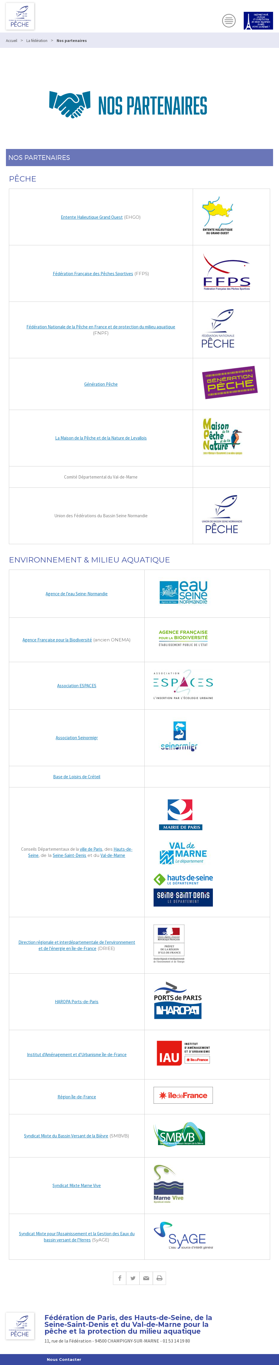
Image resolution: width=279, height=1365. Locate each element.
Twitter (132, 1278)
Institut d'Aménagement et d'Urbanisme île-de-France (77, 1054)
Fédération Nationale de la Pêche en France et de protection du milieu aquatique (100, 327)
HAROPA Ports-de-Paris (76, 1001)
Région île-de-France (77, 1097)
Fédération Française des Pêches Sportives (93, 273)
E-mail (146, 1278)
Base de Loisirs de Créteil (76, 776)
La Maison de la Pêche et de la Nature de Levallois (101, 438)
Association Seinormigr (77, 737)
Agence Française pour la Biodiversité (57, 640)
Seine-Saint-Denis (69, 855)
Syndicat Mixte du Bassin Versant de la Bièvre (66, 1136)
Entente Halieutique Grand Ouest (92, 217)
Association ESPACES (76, 685)
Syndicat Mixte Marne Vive (76, 1185)
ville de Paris (91, 849)
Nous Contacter (64, 1359)
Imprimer (159, 1278)
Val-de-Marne (113, 855)
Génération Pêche (101, 384)
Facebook (119, 1278)
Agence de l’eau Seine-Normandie (77, 593)
